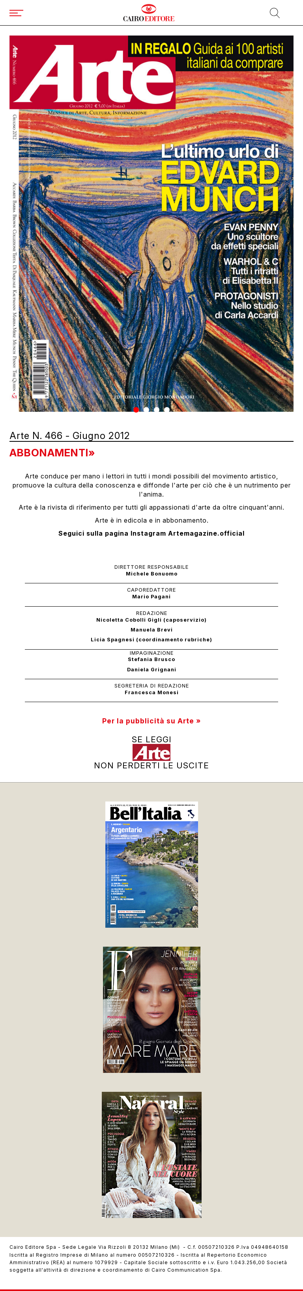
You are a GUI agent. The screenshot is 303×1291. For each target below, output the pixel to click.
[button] (136, 410)
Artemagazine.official (206, 533)
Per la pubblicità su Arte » (151, 721)
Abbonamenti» (52, 453)
